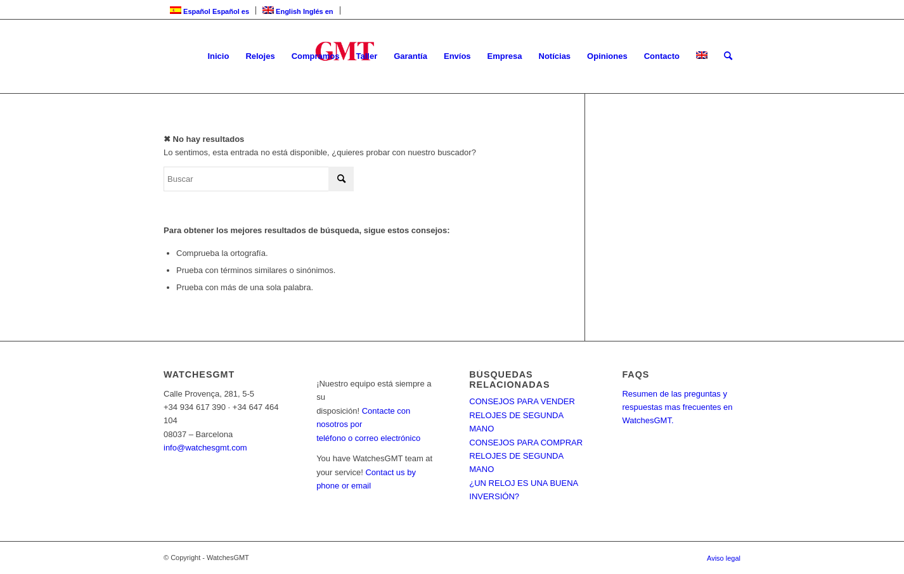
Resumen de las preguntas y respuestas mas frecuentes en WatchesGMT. (677, 407)
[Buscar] (728, 56)
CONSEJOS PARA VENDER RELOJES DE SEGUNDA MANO (522, 415)
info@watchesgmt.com (205, 447)
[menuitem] (218, 56)
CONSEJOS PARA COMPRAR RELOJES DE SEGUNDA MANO (526, 456)
